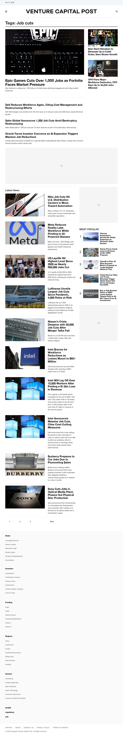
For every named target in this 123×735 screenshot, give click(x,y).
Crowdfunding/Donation (13, 619)
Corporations (9, 573)
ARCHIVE (8, 728)
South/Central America (13, 653)
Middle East (9, 657)
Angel (7, 611)
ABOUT (18, 728)
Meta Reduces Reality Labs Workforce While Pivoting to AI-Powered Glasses (59, 230)
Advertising (9, 679)
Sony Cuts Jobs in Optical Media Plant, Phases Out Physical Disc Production (61, 493)
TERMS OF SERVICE (60, 728)
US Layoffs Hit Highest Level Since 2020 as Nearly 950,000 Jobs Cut (60, 263)
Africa (7, 641)
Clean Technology (11, 690)
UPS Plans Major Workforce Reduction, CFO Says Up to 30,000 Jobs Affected (102, 83)
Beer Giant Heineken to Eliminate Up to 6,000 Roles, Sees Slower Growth (102, 51)
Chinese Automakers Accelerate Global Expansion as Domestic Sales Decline (107, 238)
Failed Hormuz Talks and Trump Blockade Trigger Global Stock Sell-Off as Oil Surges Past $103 (108, 280)
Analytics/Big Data (11, 683)
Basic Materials (10, 686)
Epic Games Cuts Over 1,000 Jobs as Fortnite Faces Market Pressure (44, 82)
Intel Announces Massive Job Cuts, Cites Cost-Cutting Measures (59, 423)
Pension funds (10, 581)
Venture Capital (10, 544)
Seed (7, 607)
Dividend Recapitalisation (14, 556)
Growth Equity (10, 552)
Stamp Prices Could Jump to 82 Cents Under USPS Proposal (108, 252)
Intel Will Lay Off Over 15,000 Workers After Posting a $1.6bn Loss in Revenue (61, 385)
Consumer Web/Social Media (15, 698)
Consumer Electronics (13, 694)
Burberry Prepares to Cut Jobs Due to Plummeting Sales (61, 459)
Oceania (8, 664)
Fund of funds (10, 593)
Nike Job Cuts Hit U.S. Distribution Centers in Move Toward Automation (60, 201)
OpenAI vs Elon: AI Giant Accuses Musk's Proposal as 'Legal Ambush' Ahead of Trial (108, 265)
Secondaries (9, 560)
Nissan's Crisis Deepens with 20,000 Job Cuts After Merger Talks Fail (61, 326)
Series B (8, 627)
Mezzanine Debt (11, 548)
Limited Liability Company (14, 589)
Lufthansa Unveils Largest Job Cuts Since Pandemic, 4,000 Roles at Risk (60, 293)
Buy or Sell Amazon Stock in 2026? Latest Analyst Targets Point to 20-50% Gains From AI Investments (108, 295)
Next (52, 522)
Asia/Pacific (9, 645)
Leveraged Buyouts (12, 540)
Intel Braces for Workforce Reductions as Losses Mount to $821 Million (61, 355)
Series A (8, 623)
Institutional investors (12, 577)
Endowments (9, 585)
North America (10, 660)
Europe (7, 649)
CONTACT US (29, 728)
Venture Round (10, 615)
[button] (6, 11)
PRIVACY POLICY (43, 728)
